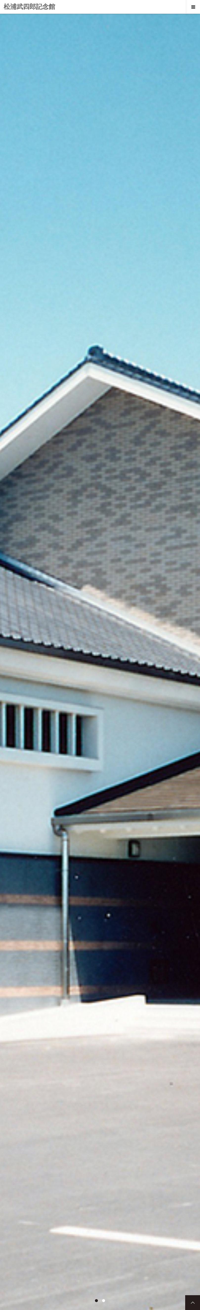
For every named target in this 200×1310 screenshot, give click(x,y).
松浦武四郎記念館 (29, 6)
